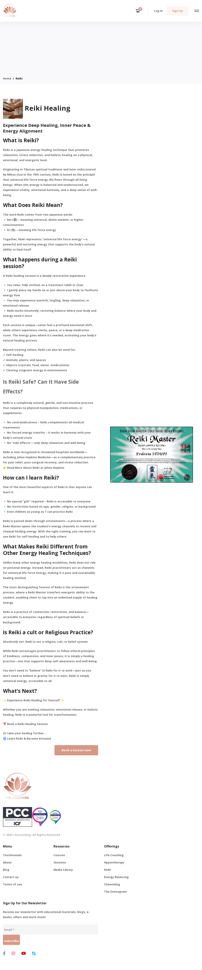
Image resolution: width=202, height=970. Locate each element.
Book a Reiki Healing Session (27, 724)
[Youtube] (23, 953)
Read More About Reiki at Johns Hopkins (35, 468)
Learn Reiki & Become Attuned (29, 738)
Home (7, 78)
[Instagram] (13, 953)
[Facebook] (4, 953)
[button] (76, 750)
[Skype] (33, 953)
